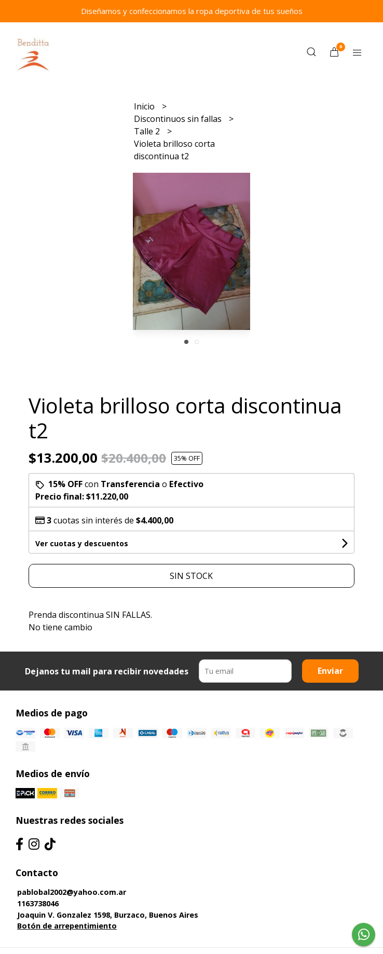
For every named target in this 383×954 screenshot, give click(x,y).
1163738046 (38, 903)
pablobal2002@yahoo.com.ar (71, 892)
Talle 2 (148, 131)
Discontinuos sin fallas (179, 119)
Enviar (330, 670)
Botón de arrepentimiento (67, 926)
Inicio (145, 106)
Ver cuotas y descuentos (81, 543)
